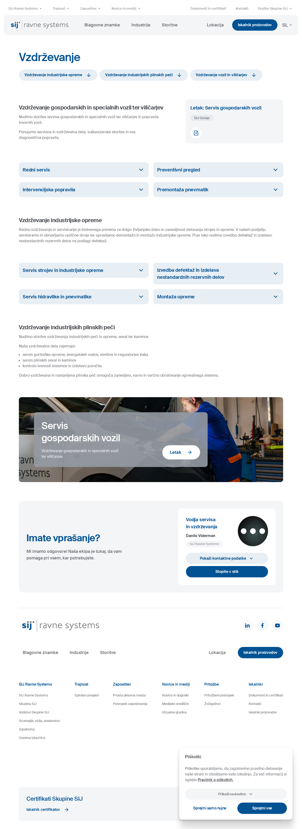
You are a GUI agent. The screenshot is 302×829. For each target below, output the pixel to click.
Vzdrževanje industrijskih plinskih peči (143, 75)
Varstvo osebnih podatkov (129, 811)
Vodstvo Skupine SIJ (34, 712)
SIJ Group (202, 118)
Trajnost (62, 8)
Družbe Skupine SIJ (276, 8)
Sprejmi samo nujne (209, 808)
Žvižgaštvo (212, 704)
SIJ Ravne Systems (25, 8)
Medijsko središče (175, 704)
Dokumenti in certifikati (208, 8)
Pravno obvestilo (98, 811)
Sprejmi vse (262, 808)
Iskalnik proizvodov (255, 24)
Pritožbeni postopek (219, 695)
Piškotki (78, 811)
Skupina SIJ (28, 704)
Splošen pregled (87, 695)
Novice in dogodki (175, 695)
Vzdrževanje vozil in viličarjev (226, 75)
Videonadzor (158, 811)
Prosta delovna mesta (129, 695)
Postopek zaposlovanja (130, 704)
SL (288, 25)
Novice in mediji (127, 8)
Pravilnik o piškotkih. (215, 779)
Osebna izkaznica (32, 738)
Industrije (141, 25)
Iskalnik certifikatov (47, 778)
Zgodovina (27, 729)
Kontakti (242, 8)
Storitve (170, 25)
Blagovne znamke (102, 25)
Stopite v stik (227, 571)
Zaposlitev (91, 8)
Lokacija (215, 25)
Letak (181, 452)
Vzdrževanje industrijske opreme (58, 75)
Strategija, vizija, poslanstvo (39, 721)
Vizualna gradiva (174, 712)
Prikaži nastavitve (235, 794)
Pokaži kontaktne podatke (227, 558)
